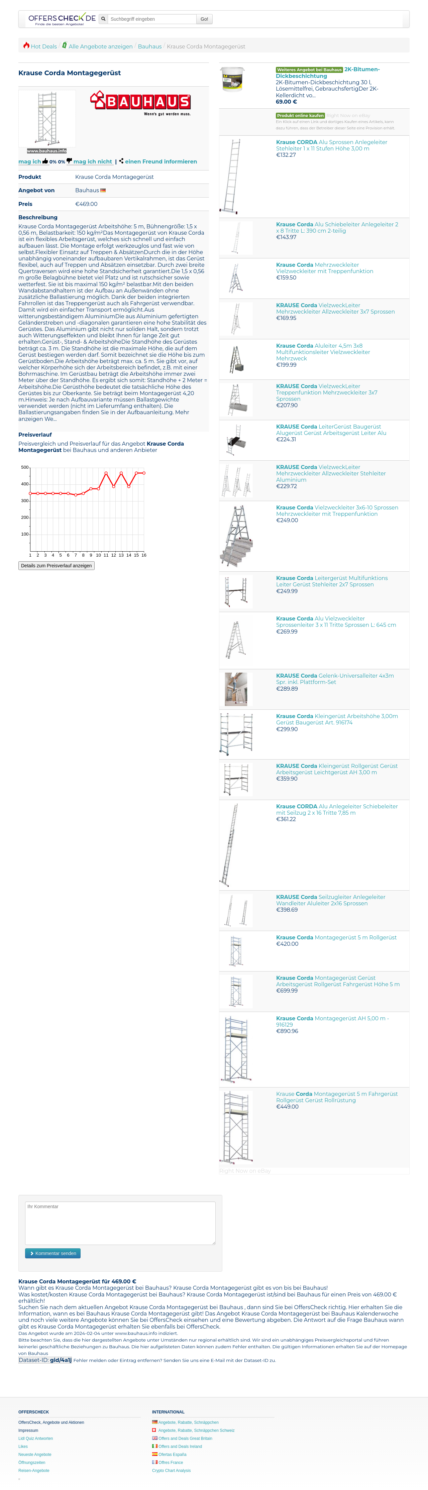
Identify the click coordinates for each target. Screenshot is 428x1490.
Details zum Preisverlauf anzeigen (56, 565)
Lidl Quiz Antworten (35, 1438)
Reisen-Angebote (33, 1470)
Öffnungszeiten (31, 1462)
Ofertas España (169, 1454)
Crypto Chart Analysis (171, 1470)
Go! (204, 19)
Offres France (167, 1462)
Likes (23, 1446)
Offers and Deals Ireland (177, 1446)
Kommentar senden (52, 1253)
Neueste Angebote (34, 1454)
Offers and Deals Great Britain (182, 1438)
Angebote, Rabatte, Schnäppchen (185, 1422)
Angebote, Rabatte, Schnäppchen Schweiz (193, 1430)
